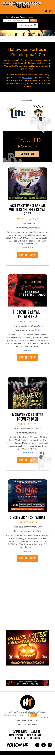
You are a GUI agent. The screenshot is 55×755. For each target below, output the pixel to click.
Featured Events (19, 731)
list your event (27, 154)
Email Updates (16, 734)
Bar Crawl (27, 77)
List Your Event (34, 734)
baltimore (35, 7)
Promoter (20, 738)
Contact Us (34, 738)
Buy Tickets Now (27, 254)
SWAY (34, 724)
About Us (35, 731)
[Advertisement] (28, 602)
